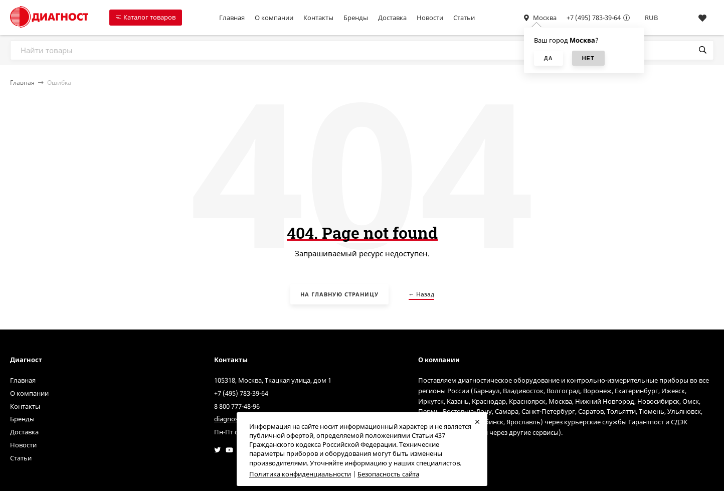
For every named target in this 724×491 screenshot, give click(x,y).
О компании (274, 17)
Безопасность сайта (388, 473)
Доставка (392, 17)
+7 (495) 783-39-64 (594, 17)
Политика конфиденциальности (300, 473)
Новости (430, 17)
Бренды (355, 17)
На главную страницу (339, 294)
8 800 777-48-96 (237, 406)
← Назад (421, 294)
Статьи (464, 17)
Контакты (318, 17)
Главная (232, 17)
